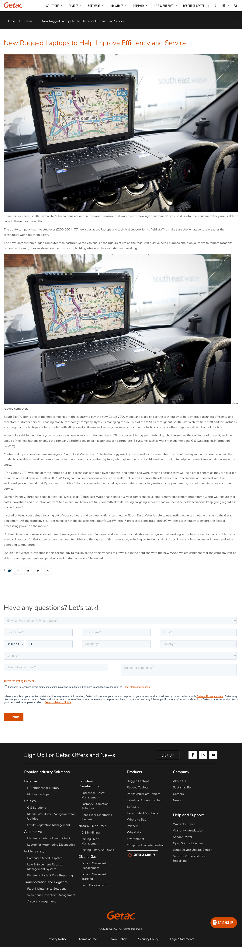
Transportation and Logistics (46, 882)
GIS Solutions (36, 808)
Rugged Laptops (138, 781)
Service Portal (182, 837)
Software (133, 807)
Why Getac (134, 832)
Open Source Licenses (188, 843)
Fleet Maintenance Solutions (46, 889)
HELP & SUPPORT (164, 5)
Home (11, 21)
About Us (179, 781)
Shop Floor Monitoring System (96, 817)
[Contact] (213, 5)
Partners (133, 826)
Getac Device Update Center (192, 850)
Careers (178, 794)
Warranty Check (184, 824)
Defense (30, 781)
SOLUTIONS (52, 5)
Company (181, 771)
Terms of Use (88, 939)
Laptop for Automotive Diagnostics (51, 845)
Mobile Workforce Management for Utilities (51, 816)
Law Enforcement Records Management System (45, 866)
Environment (135, 839)
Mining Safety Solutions (97, 850)
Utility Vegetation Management (48, 825)
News (28, 21)
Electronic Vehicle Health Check (49, 838)
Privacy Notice (57, 939)
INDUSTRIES (116, 5)
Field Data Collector (95, 885)
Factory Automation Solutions (95, 806)
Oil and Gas (87, 856)
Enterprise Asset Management (93, 795)
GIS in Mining (90, 833)
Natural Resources (92, 826)
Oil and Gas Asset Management (93, 865)
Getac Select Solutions (142, 813)
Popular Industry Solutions (47, 771)
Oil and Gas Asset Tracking (93, 876)
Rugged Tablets (137, 787)
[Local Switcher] (221, 5)
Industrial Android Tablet (144, 800)
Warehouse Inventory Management (51, 895)
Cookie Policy (118, 939)
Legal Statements (182, 939)
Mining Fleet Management (90, 841)
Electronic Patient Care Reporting (50, 875)
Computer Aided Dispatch (44, 858)
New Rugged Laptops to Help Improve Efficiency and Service (83, 21)
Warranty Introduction (188, 830)
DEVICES (73, 5)
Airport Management (41, 901)
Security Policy (148, 939)
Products (134, 771)
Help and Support (188, 815)
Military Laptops (38, 794)
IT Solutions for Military (43, 788)
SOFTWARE (94, 5)
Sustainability (182, 787)
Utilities (30, 801)
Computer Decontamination (145, 845)
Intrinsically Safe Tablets (143, 794)
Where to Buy (136, 820)
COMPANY (138, 5)
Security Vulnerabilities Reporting (189, 858)
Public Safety (34, 851)
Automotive (33, 831)
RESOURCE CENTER (194, 5)
